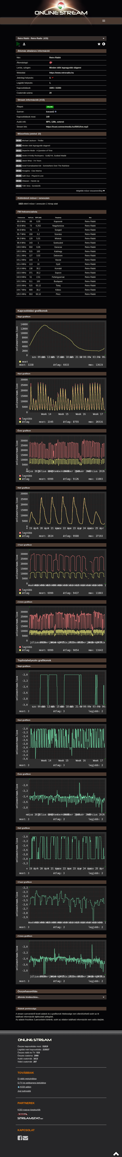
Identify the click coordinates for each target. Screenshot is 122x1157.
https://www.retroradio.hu (61, 73)
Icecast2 (50, 112)
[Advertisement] (61, 31)
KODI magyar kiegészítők (29, 1110)
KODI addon (24, 1087)
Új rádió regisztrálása (27, 1079)
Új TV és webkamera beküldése (32, 1083)
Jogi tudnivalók (24, 1091)
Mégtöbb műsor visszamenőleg (90, 191)
